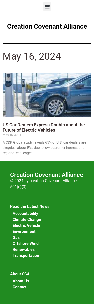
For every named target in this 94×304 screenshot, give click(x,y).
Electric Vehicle (26, 225)
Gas (16, 237)
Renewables (24, 249)
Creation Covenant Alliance (47, 26)
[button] (47, 6)
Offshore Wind (26, 243)
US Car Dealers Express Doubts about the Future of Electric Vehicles (44, 127)
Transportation (26, 255)
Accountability (25, 213)
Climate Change (27, 219)
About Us (21, 281)
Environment (24, 231)
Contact (19, 287)
